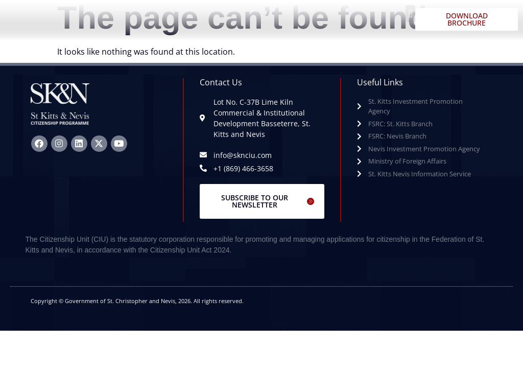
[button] (410, 13)
